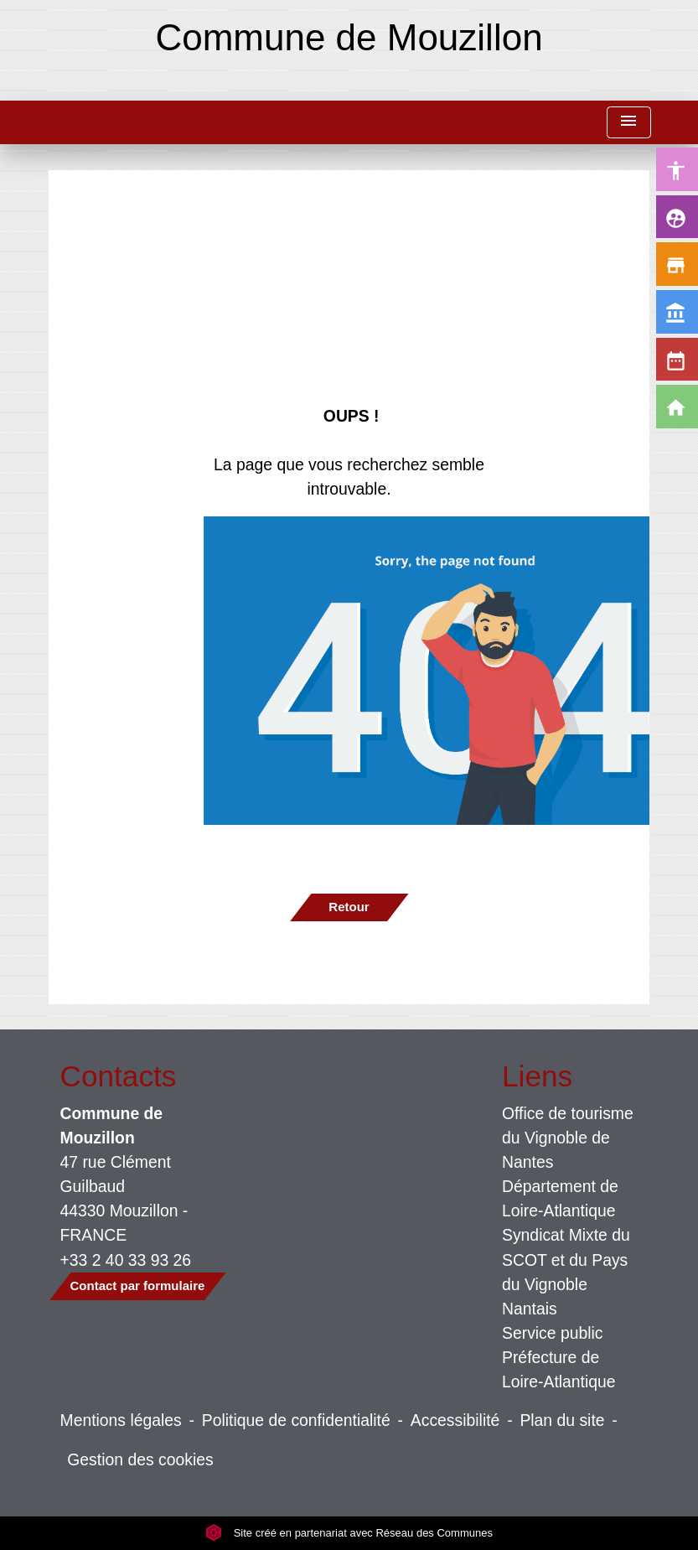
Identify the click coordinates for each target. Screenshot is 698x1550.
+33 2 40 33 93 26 (126, 1260)
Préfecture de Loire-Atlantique (559, 1369)
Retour (348, 906)
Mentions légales (121, 1420)
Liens (537, 1076)
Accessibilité (455, 1420)
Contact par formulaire (137, 1285)
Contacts (118, 1076)
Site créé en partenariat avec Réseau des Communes (349, 1533)
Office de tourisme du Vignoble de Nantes (567, 1137)
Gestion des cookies (140, 1459)
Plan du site (562, 1420)
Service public (552, 1333)
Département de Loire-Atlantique (560, 1198)
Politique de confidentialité (296, 1420)
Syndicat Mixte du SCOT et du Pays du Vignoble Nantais (566, 1271)
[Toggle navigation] (628, 122)
